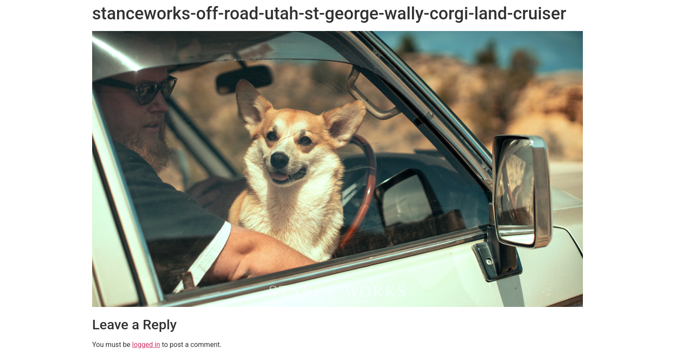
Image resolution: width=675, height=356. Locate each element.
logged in (146, 345)
